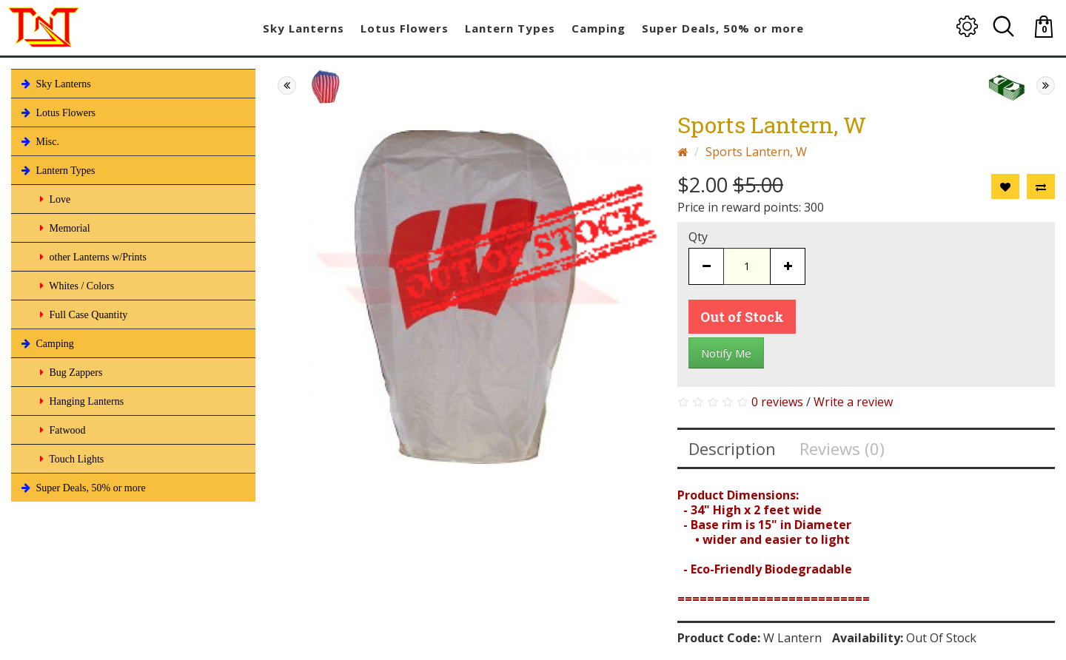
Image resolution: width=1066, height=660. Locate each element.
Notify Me (726, 353)
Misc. (39, 141)
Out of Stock (742, 317)
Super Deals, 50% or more (82, 487)
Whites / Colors (75, 285)
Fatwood (61, 430)
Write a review (853, 402)
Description (732, 448)
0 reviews (777, 402)
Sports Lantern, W (756, 152)
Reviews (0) (842, 448)
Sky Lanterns (55, 83)
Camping (46, 343)
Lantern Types (57, 170)
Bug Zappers (69, 372)
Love (53, 199)
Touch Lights (70, 459)
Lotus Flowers (57, 112)
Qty (698, 236)
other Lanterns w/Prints (92, 257)
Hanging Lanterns (80, 401)
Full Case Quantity (82, 314)
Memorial (63, 228)
